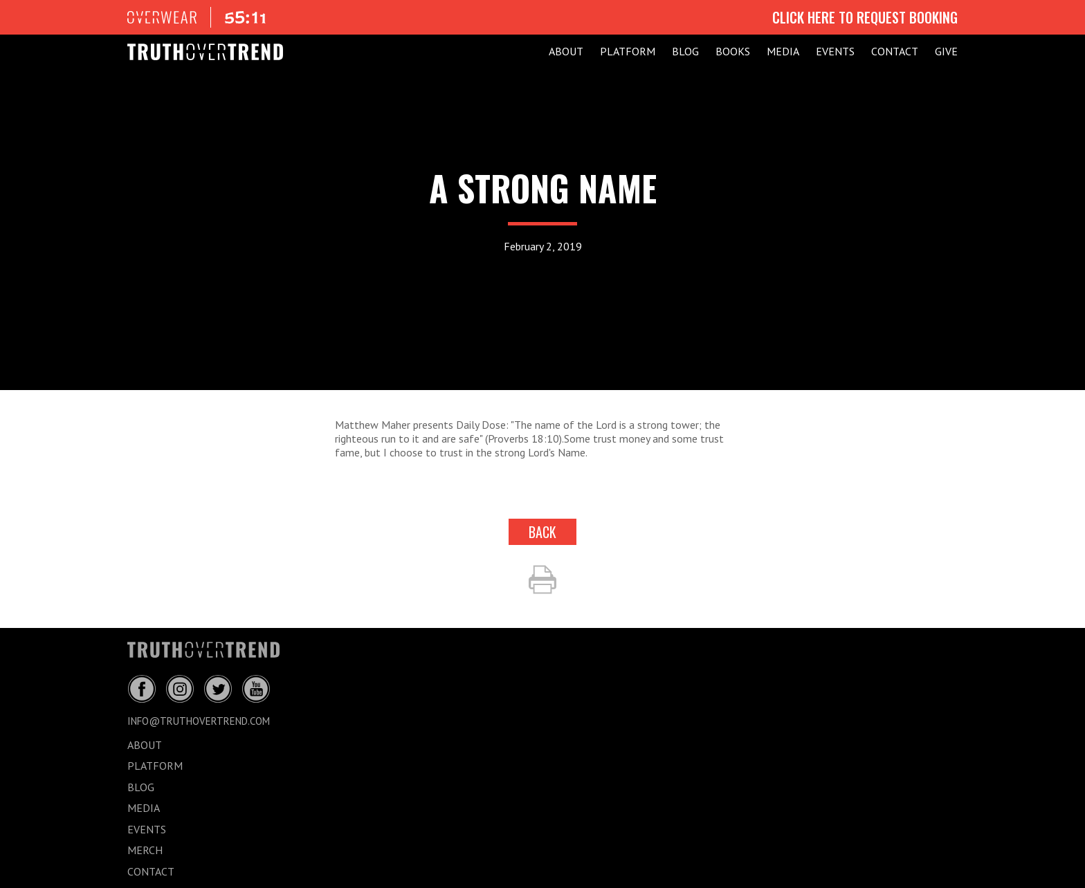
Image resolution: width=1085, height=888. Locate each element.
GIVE (946, 51)
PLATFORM (627, 51)
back (542, 531)
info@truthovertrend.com (198, 721)
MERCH (145, 850)
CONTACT (894, 51)
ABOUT (566, 51)
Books (732, 51)
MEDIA (783, 51)
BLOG (685, 51)
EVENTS (835, 51)
